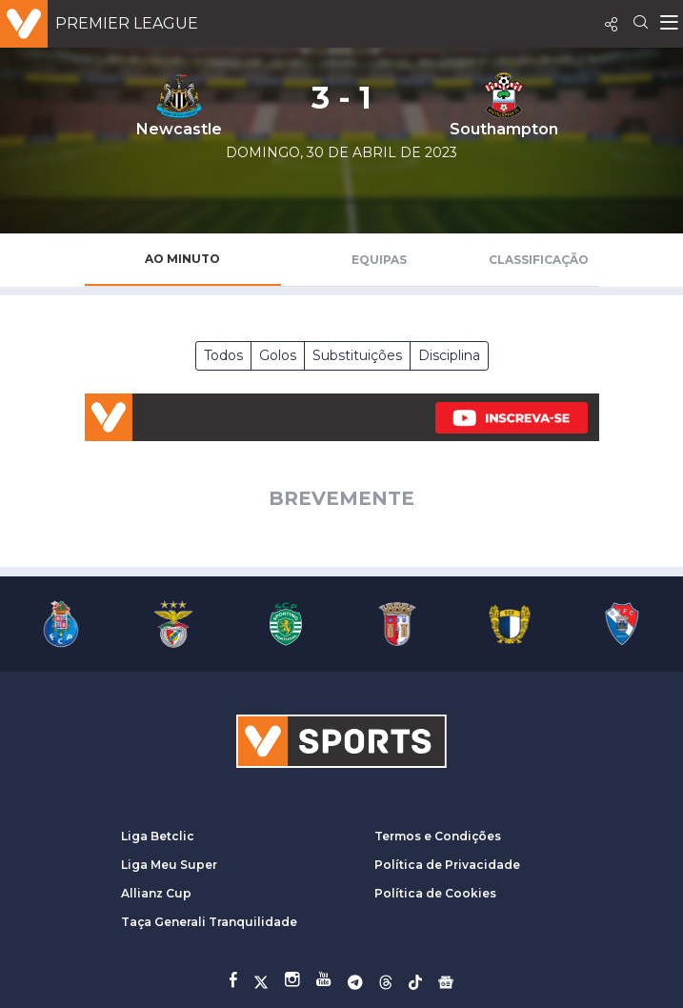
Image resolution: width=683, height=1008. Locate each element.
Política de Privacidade (447, 864)
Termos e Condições (437, 836)
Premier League (126, 23)
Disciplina (449, 355)
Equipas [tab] (379, 259)
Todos (223, 355)
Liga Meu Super (169, 864)
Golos (277, 355)
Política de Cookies (435, 893)
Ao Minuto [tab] (182, 259)
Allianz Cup (156, 893)
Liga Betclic (157, 836)
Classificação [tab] (539, 259)
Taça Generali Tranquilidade (209, 922)
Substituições (357, 355)
